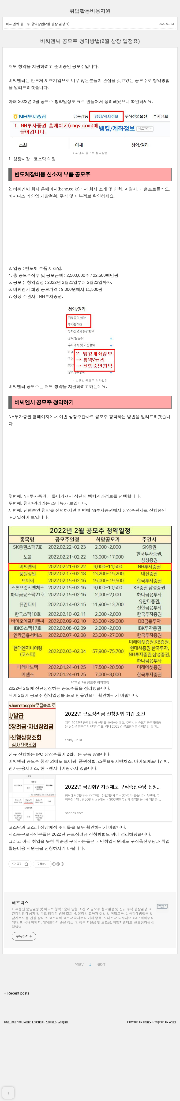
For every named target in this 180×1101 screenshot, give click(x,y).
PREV (78, 1029)
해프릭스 (20, 968)
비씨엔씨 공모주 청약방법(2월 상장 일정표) (38, 24)
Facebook (38, 1087)
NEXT (100, 1029)
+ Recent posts (16, 1059)
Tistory (147, 1087)
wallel (172, 1087)
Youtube (51, 1087)
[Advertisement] (90, 91)
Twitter (26, 1087)
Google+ (63, 1087)
